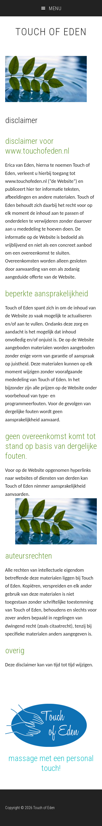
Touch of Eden (51, 32)
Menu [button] (55, 8)
